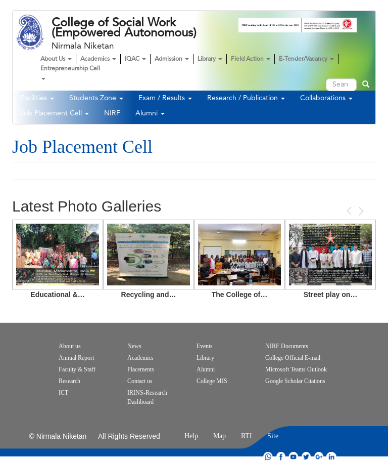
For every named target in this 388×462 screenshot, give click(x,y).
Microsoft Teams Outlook (296, 369)
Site (272, 436)
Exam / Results (165, 98)
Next (360, 211)
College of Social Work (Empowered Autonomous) (124, 27)
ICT (63, 392)
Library (210, 59)
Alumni (150, 113)
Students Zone (96, 98)
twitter (306, 456)
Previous (350, 211)
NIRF (112, 113)
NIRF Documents (286, 346)
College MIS (212, 381)
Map (219, 436)
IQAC (135, 59)
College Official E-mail (292, 357)
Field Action (250, 59)
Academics (98, 59)
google (319, 456)
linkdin (331, 456)
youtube (293, 456)
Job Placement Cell (54, 113)
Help (191, 436)
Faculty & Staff (77, 369)
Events (205, 346)
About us (70, 346)
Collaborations (326, 98)
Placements (140, 369)
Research (69, 381)
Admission (172, 59)
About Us (56, 59)
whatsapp (268, 456)
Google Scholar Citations (295, 381)
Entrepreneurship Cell (70, 73)
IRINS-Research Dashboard (147, 397)
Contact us (140, 381)
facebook (281, 456)
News (134, 346)
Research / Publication (246, 98)
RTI (246, 436)
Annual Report (76, 357)
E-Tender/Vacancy (306, 59)
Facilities (37, 98)
